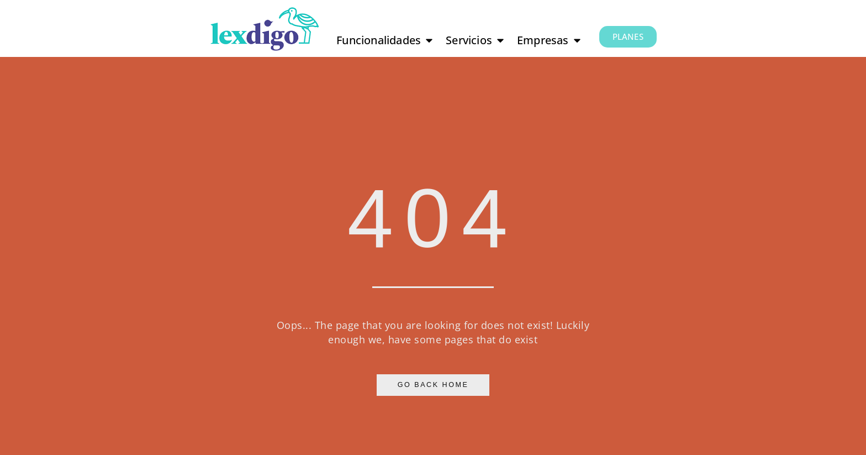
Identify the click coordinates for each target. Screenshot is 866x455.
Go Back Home (433, 385)
